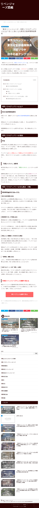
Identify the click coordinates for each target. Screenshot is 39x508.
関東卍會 (5, 394)
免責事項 (24, 504)
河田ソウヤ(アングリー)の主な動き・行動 (17, 96)
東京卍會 (5, 376)
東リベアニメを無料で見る (19, 294)
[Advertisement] (27, 10)
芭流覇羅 (5, 390)
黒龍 (4, 398)
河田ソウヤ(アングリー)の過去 (14, 89)
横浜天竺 (5, 387)
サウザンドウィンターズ (9, 362)
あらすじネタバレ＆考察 (9, 358)
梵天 (4, 383)
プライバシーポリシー (17, 504)
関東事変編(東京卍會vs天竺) (14, 98)
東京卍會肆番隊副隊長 (12, 86)
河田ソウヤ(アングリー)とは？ (14, 83)
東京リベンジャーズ (5, 26)
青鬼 (8, 91)
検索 (36, 353)
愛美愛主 (5, 365)
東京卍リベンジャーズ (8, 373)
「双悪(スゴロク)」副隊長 (13, 93)
